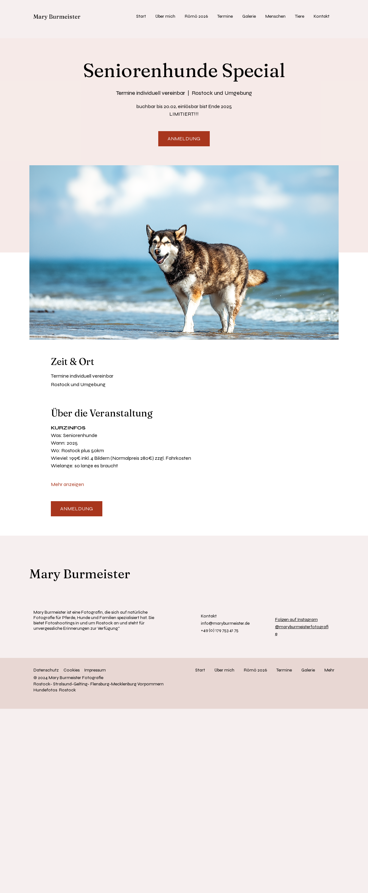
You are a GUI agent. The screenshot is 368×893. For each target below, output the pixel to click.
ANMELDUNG (184, 139)
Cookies (71, 670)
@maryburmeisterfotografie (302, 626)
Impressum (95, 670)
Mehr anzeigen (67, 484)
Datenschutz (46, 670)
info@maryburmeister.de (225, 623)
